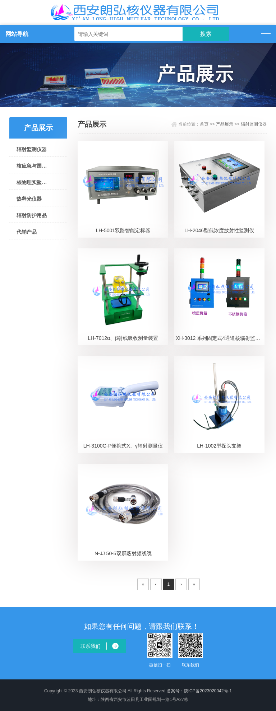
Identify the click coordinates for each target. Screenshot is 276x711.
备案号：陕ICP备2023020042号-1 (199, 690)
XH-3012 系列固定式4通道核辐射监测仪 (220, 338)
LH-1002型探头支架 (219, 446)
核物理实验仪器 (32, 182)
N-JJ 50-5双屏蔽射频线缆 (123, 553)
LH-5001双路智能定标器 (123, 230)
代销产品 (27, 232)
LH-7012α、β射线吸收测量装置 (123, 338)
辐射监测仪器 (32, 149)
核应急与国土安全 (32, 166)
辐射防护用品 (32, 215)
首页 (204, 124)
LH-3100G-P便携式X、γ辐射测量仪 (123, 446)
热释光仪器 (29, 199)
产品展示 (224, 124)
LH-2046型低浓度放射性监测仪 (219, 230)
